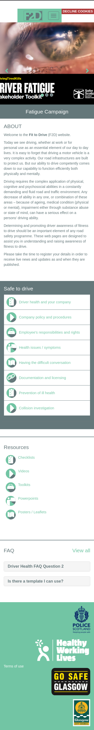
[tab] (47, 566)
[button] (7, 70)
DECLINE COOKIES (78, 11)
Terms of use (14, 666)
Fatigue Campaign (47, 111)
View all (81, 550)
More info (8, 11)
